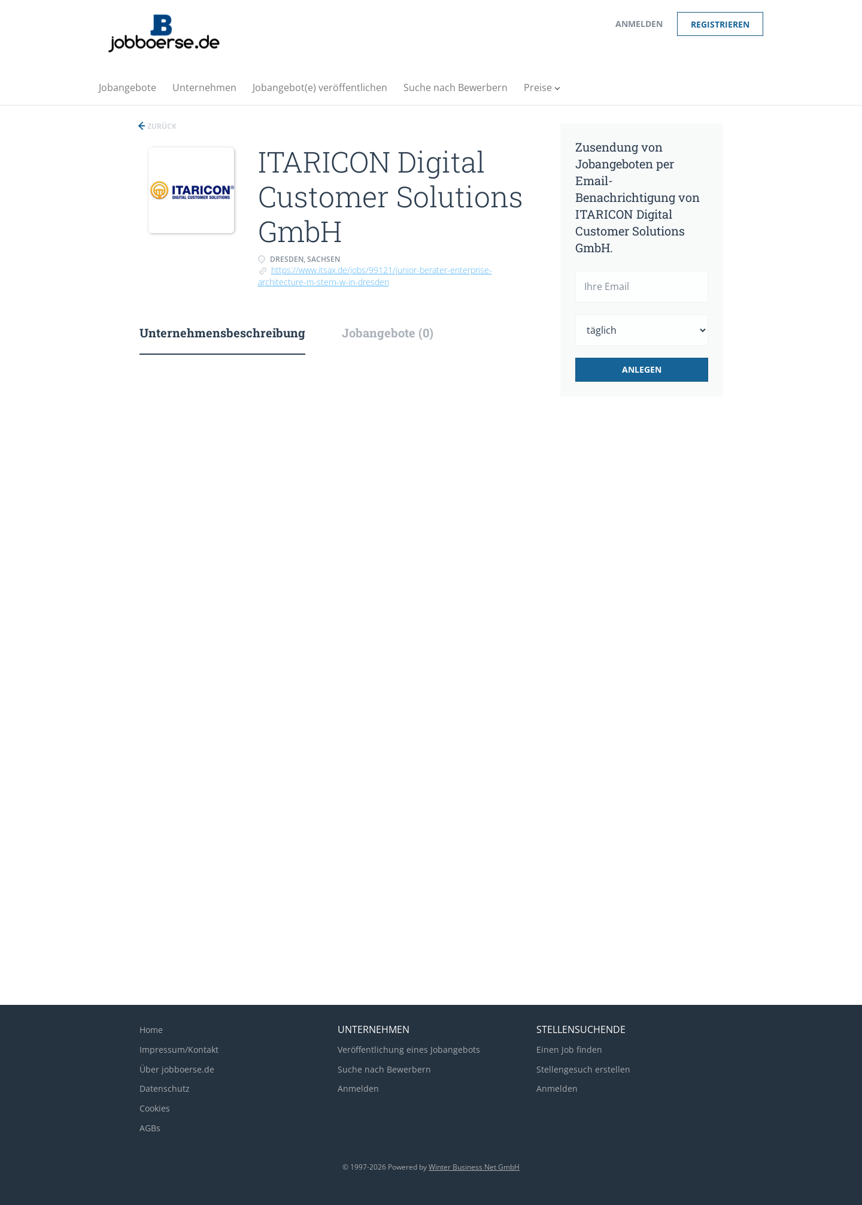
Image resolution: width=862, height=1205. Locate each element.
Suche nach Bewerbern (384, 1069)
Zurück (161, 126)
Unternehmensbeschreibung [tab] (222, 332)
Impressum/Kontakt (178, 1049)
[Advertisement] (660, 606)
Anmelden (639, 23)
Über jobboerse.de (176, 1069)
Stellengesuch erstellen (583, 1069)
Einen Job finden (569, 1049)
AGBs (149, 1128)
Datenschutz (164, 1088)
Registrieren (720, 24)
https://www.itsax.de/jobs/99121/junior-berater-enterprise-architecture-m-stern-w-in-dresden (375, 276)
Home (151, 1029)
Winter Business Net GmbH (474, 1167)
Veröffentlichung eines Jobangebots (409, 1049)
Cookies (154, 1108)
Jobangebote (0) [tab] (387, 332)
